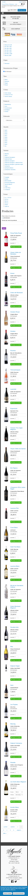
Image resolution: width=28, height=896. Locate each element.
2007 (6, 130)
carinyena (7, 166)
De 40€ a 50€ (8, 52)
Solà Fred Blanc (15, 547)
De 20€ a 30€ (8, 48)
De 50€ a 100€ (8, 53)
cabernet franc (8, 159)
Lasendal (13, 389)
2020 (6, 140)
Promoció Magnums (10, 182)
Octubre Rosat (15, 312)
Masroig (12, 724)
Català (20, 2)
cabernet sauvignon (10, 160)
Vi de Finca (7, 187)
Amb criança (8, 93)
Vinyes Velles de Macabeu (15, 253)
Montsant (7, 63)
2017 (6, 135)
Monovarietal (8, 180)
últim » (4, 833)
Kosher (6, 111)
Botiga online (21, 10)
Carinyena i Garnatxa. (10, 169)
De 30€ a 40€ (8, 50)
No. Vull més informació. (18, 893)
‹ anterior (12, 826)
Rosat (6, 85)
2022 (6, 144)
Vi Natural (7, 189)
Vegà (6, 186)
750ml (6, 204)
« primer (5, 826)
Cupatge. (7, 177)
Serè (11, 685)
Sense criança (8, 96)
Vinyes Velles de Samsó (18, 448)
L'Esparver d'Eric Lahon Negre (17, 488)
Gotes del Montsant (16, 292)
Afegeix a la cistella (16, 246)
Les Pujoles (14, 704)
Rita (11, 646)
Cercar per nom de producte (9, 220)
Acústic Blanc (14, 807)
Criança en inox (9, 94)
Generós (7, 81)
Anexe (12, 273)
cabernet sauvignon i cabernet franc (14, 162)
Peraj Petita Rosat (16, 233)
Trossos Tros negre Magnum (16, 428)
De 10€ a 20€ (8, 46)
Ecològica (7, 109)
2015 (6, 132)
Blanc (6, 79)
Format (11, 792)
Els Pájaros (14, 468)
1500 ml (7, 206)
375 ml (6, 199)
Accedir (3, 2)
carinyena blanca (9, 167)
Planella (12, 762)
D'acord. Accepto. (7, 893)
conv (6, 106)
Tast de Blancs (8, 184)
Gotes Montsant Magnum (15, 607)
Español (24, 2)
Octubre (12, 331)
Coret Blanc (14, 527)
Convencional (8, 108)
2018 (6, 137)
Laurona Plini (14, 508)
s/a (5, 146)
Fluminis (13, 350)
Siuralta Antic (14, 627)
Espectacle (13, 408)
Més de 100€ (8, 55)
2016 (6, 133)
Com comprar (15, 28)
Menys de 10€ (8, 44)
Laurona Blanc (15, 566)
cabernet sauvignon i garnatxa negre (14, 164)
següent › (19, 830)
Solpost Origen (15, 666)
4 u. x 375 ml (8, 197)
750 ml (6, 203)
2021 (6, 142)
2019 (6, 139)
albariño (7, 153)
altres (6, 155)
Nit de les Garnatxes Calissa (16, 586)
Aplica (4, 228)
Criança (12, 794)
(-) (3, 217)
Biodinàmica (8, 104)
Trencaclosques (15, 370)
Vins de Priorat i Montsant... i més (9, 4)
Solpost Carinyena (16, 743)
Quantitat (12, 243)
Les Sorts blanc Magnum (18, 782)
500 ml (6, 201)
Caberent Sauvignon (10, 157)
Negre (6, 83)
